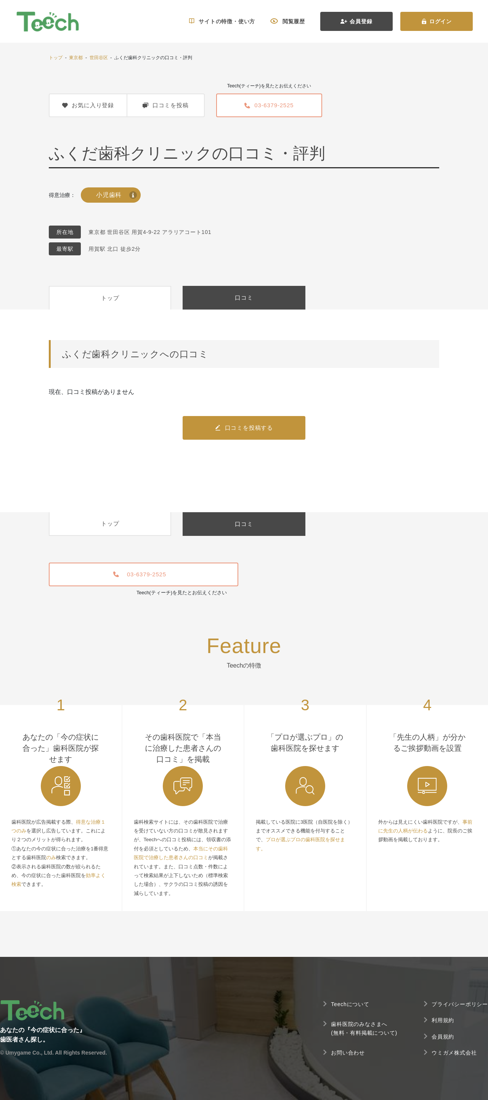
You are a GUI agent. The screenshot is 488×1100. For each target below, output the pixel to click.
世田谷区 (99, 57)
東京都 (76, 57)
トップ (56, 57)
